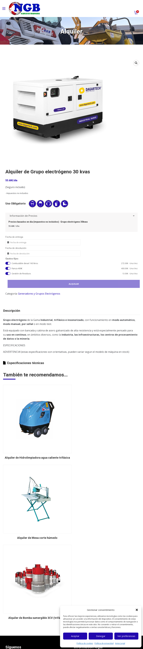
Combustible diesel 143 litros (75, 263)
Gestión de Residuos (75, 273)
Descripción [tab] (11, 311)
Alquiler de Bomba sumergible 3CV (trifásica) (36, 532)
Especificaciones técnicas (23, 363)
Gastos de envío (85, 585)
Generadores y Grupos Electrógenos (39, 293)
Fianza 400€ (75, 268)
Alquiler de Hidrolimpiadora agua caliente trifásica (36, 455)
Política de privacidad (104, 643)
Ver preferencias (126, 636)
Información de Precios (71, 215)
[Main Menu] (3, 8)
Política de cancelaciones (89, 591)
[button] (136, 609)
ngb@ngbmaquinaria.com (24, 628)
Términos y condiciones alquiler (93, 580)
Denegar (100, 636)
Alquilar (74, 283)
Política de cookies (85, 643)
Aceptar (75, 636)
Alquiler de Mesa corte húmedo (107, 455)
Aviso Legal (120, 643)
